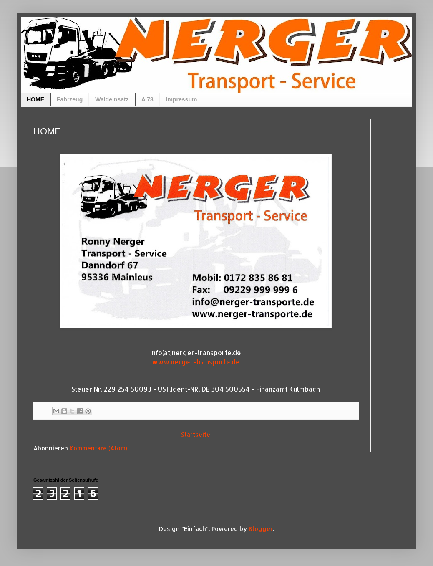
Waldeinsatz (111, 99)
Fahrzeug (70, 99)
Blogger (261, 528)
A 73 (147, 99)
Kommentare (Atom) (98, 448)
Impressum (181, 99)
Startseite (195, 434)
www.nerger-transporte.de (196, 362)
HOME (35, 99)
